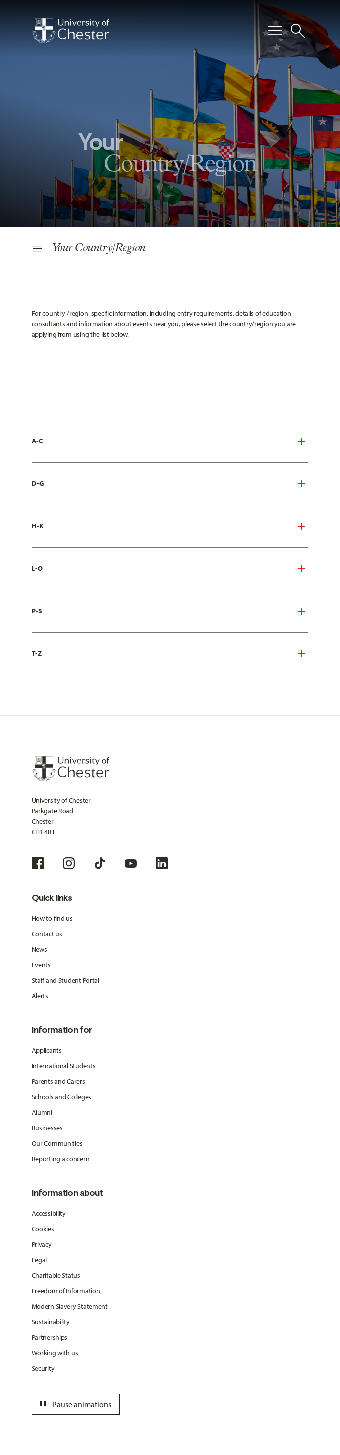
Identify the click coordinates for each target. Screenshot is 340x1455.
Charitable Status (56, 1275)
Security (43, 1368)
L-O (37, 568)
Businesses (47, 1127)
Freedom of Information (66, 1290)
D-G (38, 483)
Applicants (47, 1050)
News (40, 949)
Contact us (47, 933)
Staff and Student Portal (66, 980)
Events (41, 964)
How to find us (52, 918)
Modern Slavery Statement (70, 1306)
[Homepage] (71, 30)
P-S (37, 610)
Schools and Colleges (62, 1096)
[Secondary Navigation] (170, 249)
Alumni (42, 1112)
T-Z (37, 653)
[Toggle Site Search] (298, 31)
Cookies (43, 1228)
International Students (64, 1065)
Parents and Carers (59, 1081)
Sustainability (51, 1321)
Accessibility (49, 1213)
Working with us (55, 1352)
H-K (38, 525)
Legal (40, 1259)
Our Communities (57, 1143)
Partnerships (50, 1337)
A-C (37, 440)
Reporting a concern (61, 1158)
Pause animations (75, 1404)
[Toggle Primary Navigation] (276, 31)
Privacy (42, 1244)
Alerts (40, 995)
